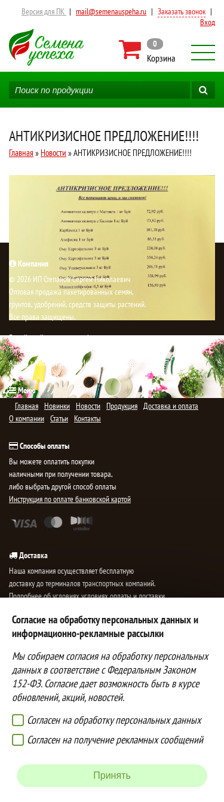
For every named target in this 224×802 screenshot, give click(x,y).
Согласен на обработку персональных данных (114, 720)
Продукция (121, 405)
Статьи (59, 418)
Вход (207, 22)
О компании (26, 418)
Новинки (57, 405)
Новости (53, 152)
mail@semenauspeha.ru (111, 11)
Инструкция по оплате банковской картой (70, 499)
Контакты (87, 418)
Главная (21, 152)
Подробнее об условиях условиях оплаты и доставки (87, 595)
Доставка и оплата (170, 405)
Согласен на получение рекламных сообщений (115, 739)
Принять (112, 775)
